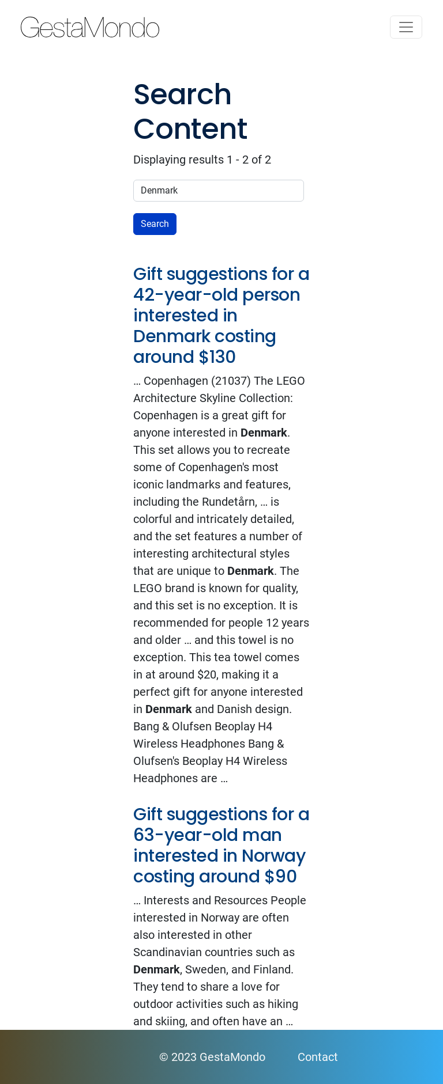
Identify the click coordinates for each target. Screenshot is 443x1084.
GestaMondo (221, 27)
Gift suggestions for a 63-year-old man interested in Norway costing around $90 (221, 845)
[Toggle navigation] (406, 27)
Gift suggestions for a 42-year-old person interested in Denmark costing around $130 (221, 315)
